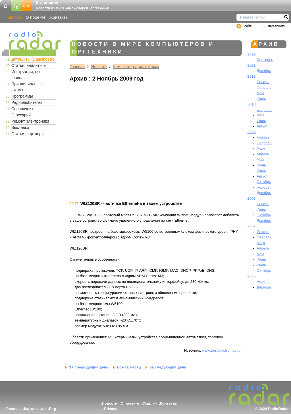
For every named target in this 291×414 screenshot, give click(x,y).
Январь (263, 82)
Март (261, 148)
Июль (261, 98)
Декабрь (264, 71)
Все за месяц (129, 367)
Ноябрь (263, 187)
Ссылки (149, 403)
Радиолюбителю (26, 102)
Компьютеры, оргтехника (136, 66)
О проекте (35, 17)
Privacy (110, 409)
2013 (252, 76)
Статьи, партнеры (27, 133)
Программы (22, 96)
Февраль (264, 87)
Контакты (59, 17)
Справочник (22, 108)
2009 (252, 132)
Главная (77, 66)
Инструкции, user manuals (27, 74)
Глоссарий (21, 115)
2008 (252, 198)
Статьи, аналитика (28, 65)
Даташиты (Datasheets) (32, 59)
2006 (252, 276)
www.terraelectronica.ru (221, 350)
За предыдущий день (89, 367)
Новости (13, 17)
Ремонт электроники (30, 121)
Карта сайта (35, 409)
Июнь (261, 121)
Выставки (20, 127)
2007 (252, 226)
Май (260, 93)
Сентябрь (265, 59)
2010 (252, 104)
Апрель (263, 154)
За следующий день (167, 367)
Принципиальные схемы (27, 87)
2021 (252, 65)
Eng (52, 409)
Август (262, 126)
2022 (252, 54)
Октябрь (264, 182)
